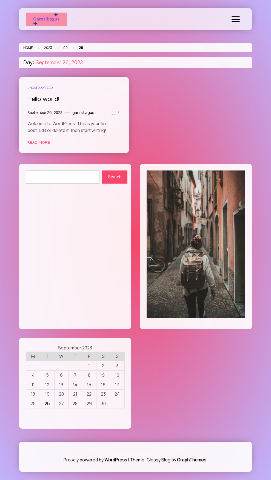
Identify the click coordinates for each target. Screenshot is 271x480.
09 (65, 47)
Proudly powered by (96, 460)
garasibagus (83, 112)
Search (114, 176)
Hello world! (43, 100)
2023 (48, 47)
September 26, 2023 (44, 112)
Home (28, 47)
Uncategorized (40, 88)
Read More (38, 143)
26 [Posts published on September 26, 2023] (47, 404)
